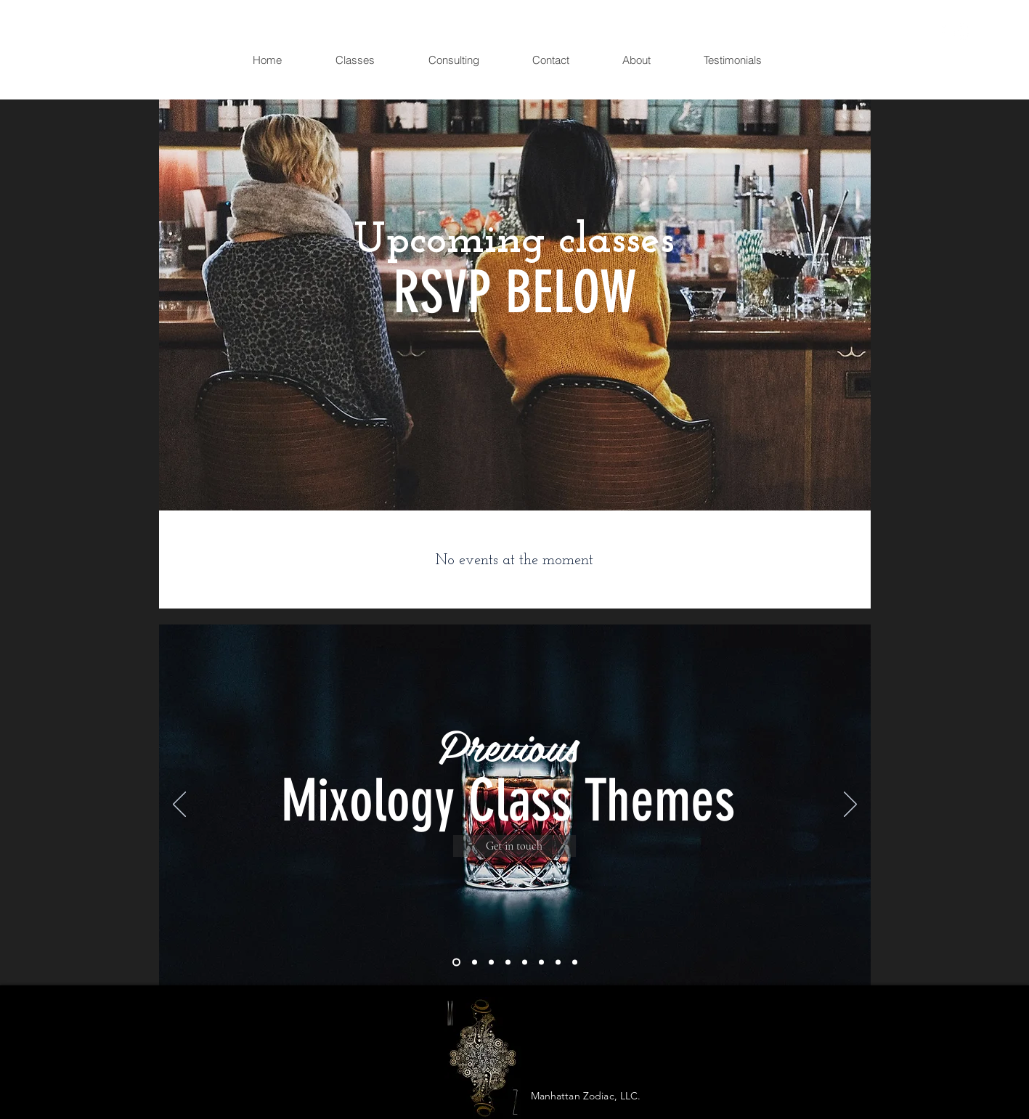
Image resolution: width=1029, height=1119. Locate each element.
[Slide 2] (474, 962)
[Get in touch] (514, 846)
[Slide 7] (558, 962)
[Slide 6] (541, 962)
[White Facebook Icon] (941, 32)
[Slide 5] (524, 962)
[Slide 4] (508, 962)
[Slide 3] (491, 962)
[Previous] (179, 805)
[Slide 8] (574, 962)
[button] (985, 33)
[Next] (850, 805)
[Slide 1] (456, 963)
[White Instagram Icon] (962, 32)
